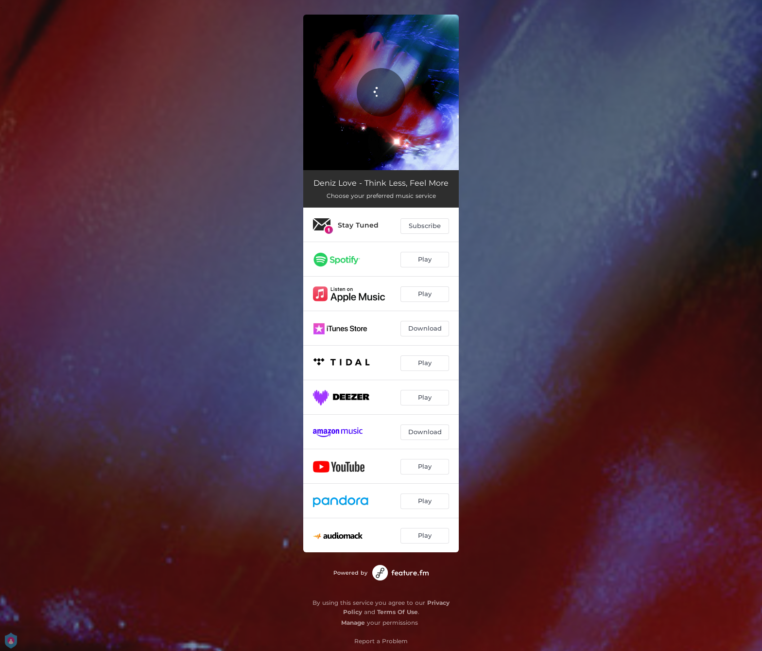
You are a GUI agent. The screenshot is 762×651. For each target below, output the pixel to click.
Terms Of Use (397, 612)
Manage (353, 622)
